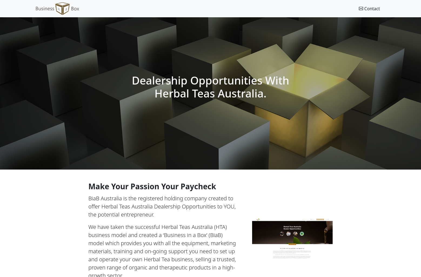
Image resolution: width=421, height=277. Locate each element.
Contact (369, 9)
